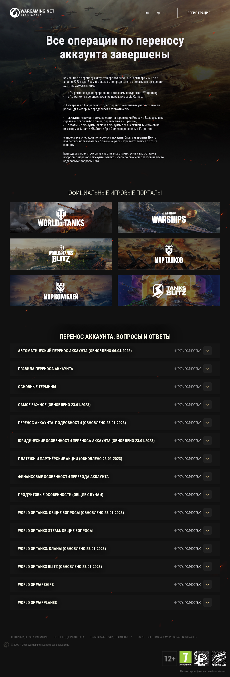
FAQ (147, 14)
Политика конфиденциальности (111, 637)
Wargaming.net (36, 644)
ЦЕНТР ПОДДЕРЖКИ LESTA (69, 637)
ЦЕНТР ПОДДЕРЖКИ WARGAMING (29, 637)
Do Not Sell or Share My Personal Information (167, 637)
